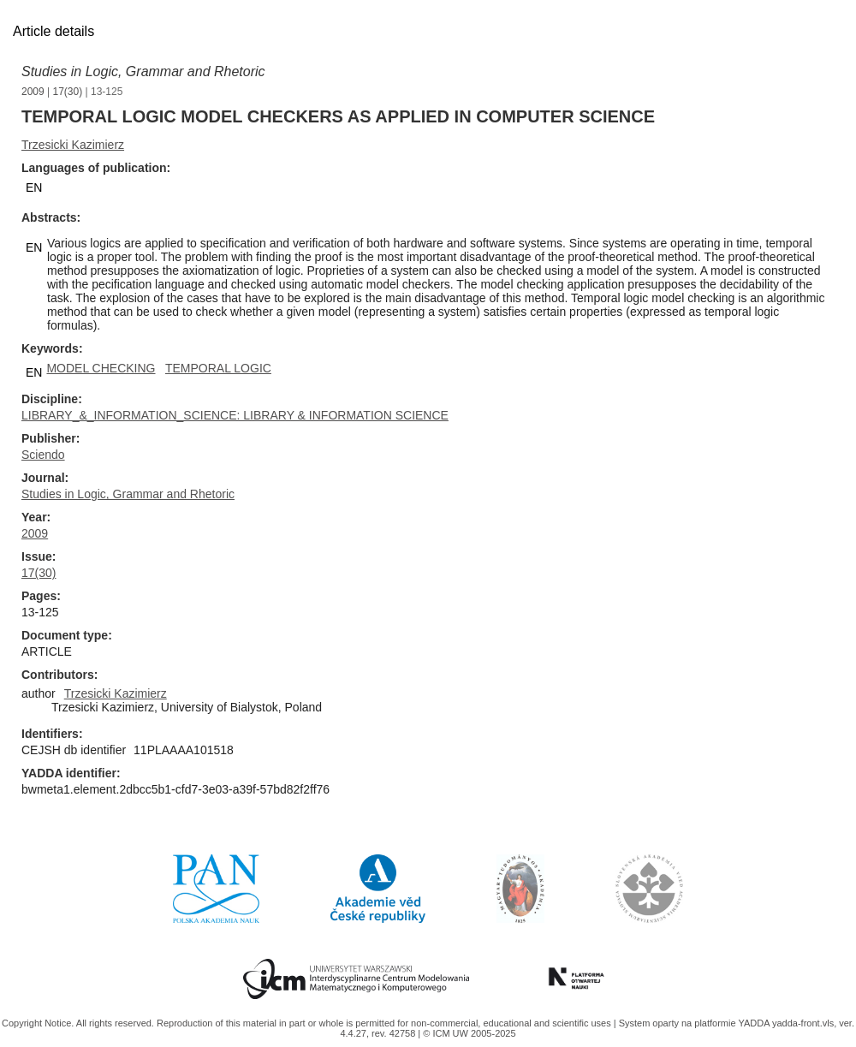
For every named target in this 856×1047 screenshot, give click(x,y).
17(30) (68, 92)
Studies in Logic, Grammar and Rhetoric (143, 71)
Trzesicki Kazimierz (72, 145)
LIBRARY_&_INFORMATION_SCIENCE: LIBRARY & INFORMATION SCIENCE (235, 415)
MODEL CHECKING (100, 368)
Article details (53, 31)
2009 (33, 92)
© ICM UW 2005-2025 (469, 1033)
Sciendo (43, 454)
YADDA (755, 1023)
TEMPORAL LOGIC (218, 368)
